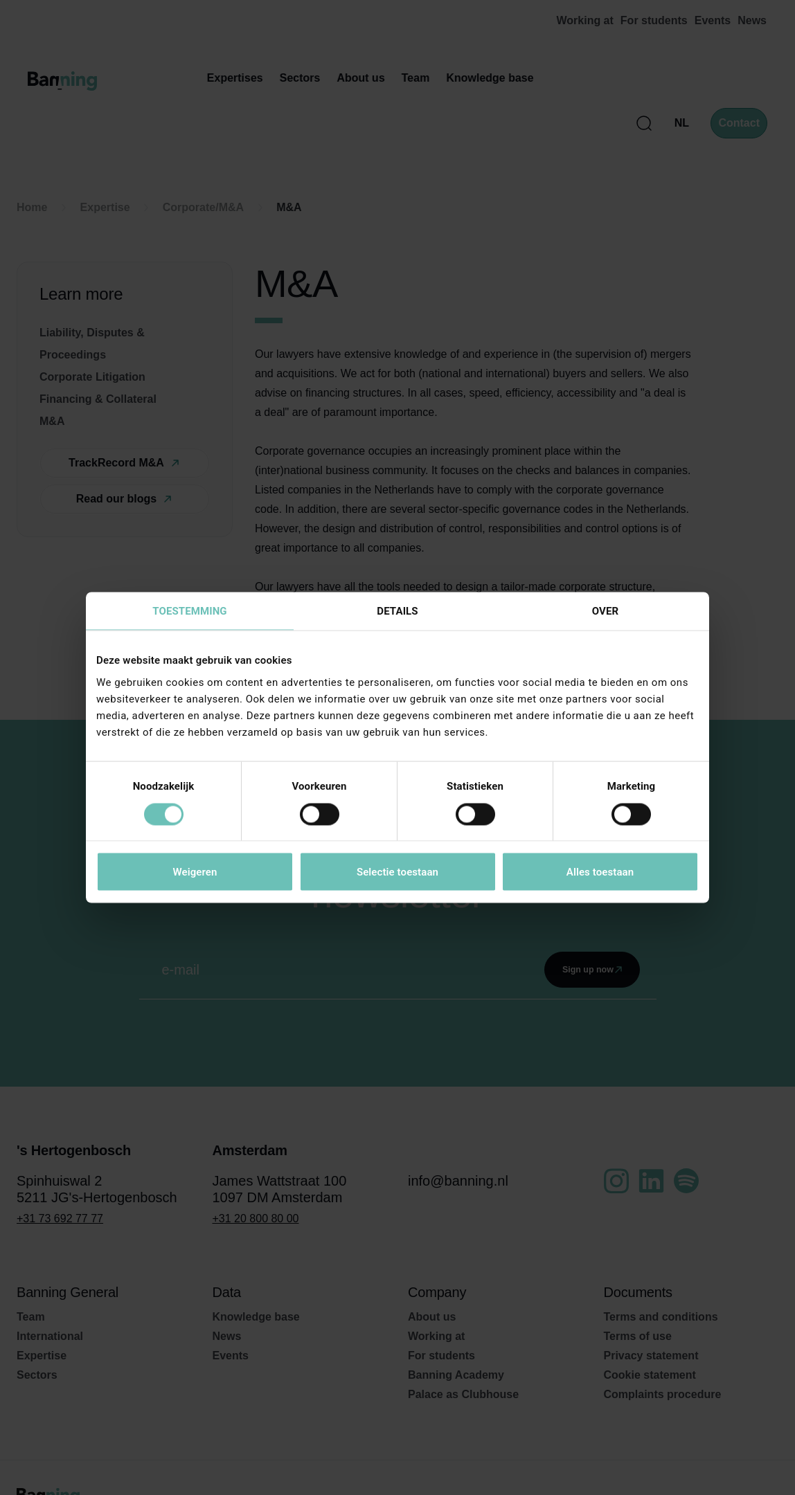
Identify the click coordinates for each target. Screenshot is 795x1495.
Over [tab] (605, 611)
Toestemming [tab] (189, 611)
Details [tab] (397, 611)
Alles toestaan (600, 872)
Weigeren (194, 872)
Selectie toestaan (397, 872)
